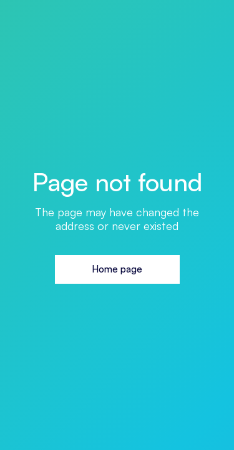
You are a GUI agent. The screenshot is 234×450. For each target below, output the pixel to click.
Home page (117, 269)
